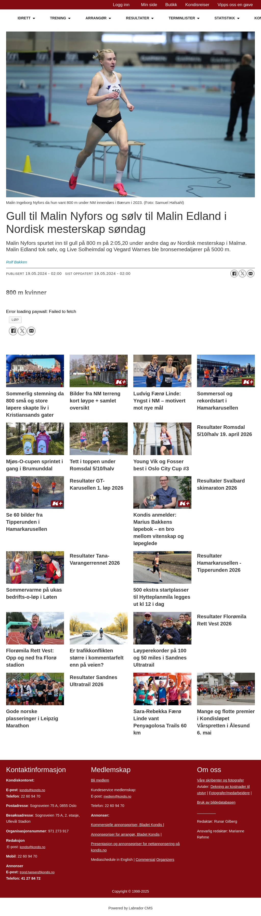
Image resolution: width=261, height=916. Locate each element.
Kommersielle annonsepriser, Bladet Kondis (127, 825)
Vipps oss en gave (235, 4)
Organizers (165, 860)
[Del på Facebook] (234, 273)
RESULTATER (137, 18)
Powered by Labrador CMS (130, 908)
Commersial (145, 860)
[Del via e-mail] (250, 273)
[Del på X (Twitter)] (242, 273)
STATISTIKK (225, 18)
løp (15, 320)
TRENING (58, 18)
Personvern (206, 812)
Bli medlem (100, 780)
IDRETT (24, 18)
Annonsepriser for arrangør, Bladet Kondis (125, 834)
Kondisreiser (197, 4)
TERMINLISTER (182, 18)
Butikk (171, 4)
